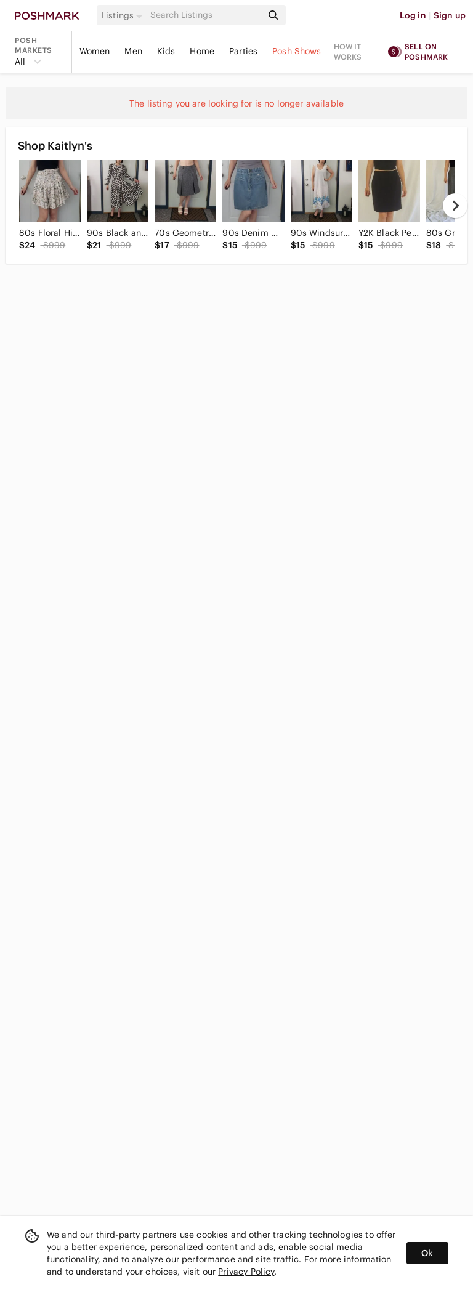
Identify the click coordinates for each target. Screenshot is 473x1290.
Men (133, 51)
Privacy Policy (246, 1271)
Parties (243, 51)
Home (202, 51)
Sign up (450, 15)
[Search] (205, 15)
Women (94, 51)
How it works (348, 52)
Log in (413, 15)
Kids (166, 51)
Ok (427, 1253)
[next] (455, 205)
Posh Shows (296, 51)
